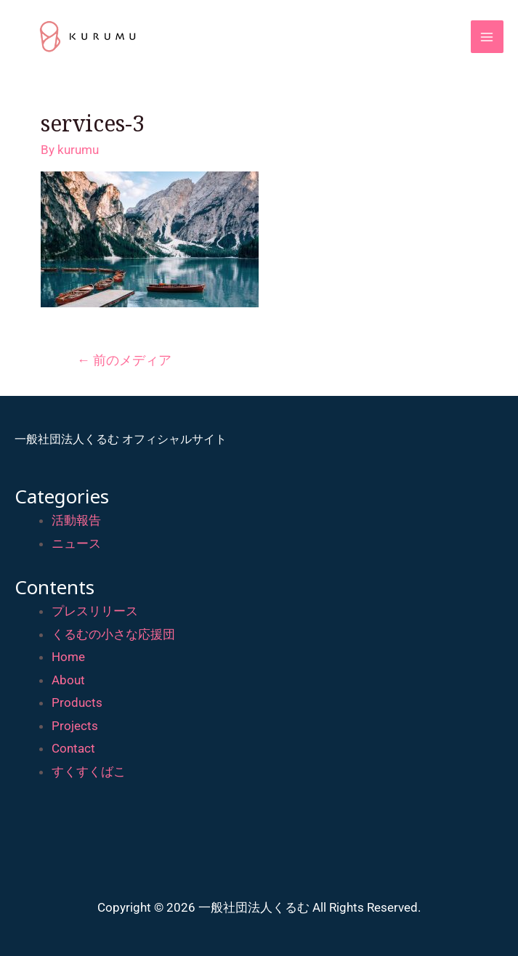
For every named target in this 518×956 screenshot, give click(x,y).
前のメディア (124, 360)
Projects (75, 725)
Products (77, 702)
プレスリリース (95, 611)
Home (68, 656)
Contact (73, 748)
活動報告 (76, 520)
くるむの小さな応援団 (113, 634)
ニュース (76, 543)
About (68, 680)
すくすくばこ (89, 771)
